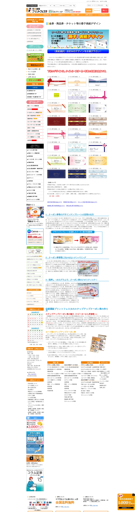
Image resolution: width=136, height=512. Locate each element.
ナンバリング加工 (31, 298)
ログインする (103, 1)
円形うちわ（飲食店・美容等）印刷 (90, 371)
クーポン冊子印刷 (32, 150)
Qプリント (31, 178)
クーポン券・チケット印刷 (35, 159)
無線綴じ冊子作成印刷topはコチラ (56, 205)
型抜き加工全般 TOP (31, 270)
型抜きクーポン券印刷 (32, 279)
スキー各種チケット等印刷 (54, 380)
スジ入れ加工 (103, 379)
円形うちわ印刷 (30, 273)
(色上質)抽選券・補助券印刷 (35, 168)
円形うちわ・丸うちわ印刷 (88, 384)
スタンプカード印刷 (33, 171)
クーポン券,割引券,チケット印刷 (55, 367)
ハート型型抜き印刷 (86, 373)
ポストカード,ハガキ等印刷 (54, 378)
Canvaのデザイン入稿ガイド (35, 242)
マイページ (97, 10)
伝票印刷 (49, 382)
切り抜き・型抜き (85, 390)
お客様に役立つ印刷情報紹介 (35, 393)
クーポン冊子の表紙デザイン (33, 38)
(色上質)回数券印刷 (33, 165)
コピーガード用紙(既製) (33, 267)
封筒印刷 (30, 156)
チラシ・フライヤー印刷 (34, 184)
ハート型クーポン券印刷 (87, 386)
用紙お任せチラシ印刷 (70, 392)
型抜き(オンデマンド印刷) (32, 282)
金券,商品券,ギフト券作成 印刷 (33, 30)
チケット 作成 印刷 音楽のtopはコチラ (87, 202)
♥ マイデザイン (103, 14)
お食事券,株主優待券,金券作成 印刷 (33, 33)
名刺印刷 (30, 181)
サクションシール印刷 (33, 199)
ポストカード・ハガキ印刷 (35, 174)
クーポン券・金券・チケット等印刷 (34, 50)
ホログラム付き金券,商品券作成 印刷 (33, 35)
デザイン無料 (31, 395)
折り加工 (28, 293)
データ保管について (33, 385)
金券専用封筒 (29, 41)
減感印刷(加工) (30, 304)
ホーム (33, 14)
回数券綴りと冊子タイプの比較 (36, 399)
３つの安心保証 (32, 397)
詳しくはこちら (65, 506)
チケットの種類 (35, 80)
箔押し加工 (102, 387)
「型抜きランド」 (33, 221)
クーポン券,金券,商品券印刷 (71, 367)
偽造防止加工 (103, 385)
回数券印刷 (31, 162)
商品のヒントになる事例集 (35, 391)
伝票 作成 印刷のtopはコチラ (54, 202)
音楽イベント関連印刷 (33, 153)
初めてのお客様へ (33, 69)
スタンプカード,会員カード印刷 (55, 373)
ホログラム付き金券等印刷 (34, 256)
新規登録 (88, 10)
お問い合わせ (88, 14)
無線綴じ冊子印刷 (32, 196)
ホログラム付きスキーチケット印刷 (90, 369)
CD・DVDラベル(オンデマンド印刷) (33, 285)
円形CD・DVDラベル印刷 (87, 392)
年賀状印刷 (50, 390)
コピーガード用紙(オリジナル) (33, 265)
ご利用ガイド (61, 14)
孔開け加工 (102, 367)
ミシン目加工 (30, 295)
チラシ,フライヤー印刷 (70, 390)
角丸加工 (102, 383)
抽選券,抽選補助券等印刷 (53, 375)
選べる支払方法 (32, 387)
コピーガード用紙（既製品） (88, 378)
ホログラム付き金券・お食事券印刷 (90, 367)
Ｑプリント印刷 (68, 380)
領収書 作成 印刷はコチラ (69, 202)
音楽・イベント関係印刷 (53, 384)
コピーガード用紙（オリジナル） (89, 375)
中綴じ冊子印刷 (32, 193)
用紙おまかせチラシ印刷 (34, 187)
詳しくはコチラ (32, 374)
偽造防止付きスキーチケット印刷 (34, 259)
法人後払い (31, 389)
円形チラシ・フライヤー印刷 (33, 276)
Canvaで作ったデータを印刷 (35, 239)
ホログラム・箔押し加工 (32, 301)
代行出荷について (32, 383)
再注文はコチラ (36, 65)
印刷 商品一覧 (47, 14)
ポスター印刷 (31, 190)
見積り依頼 (31, 74)
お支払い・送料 (75, 14)
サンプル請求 (32, 71)
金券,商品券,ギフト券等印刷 (54, 369)
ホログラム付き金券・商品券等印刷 (90, 382)
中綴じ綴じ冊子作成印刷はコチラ (74, 205)
